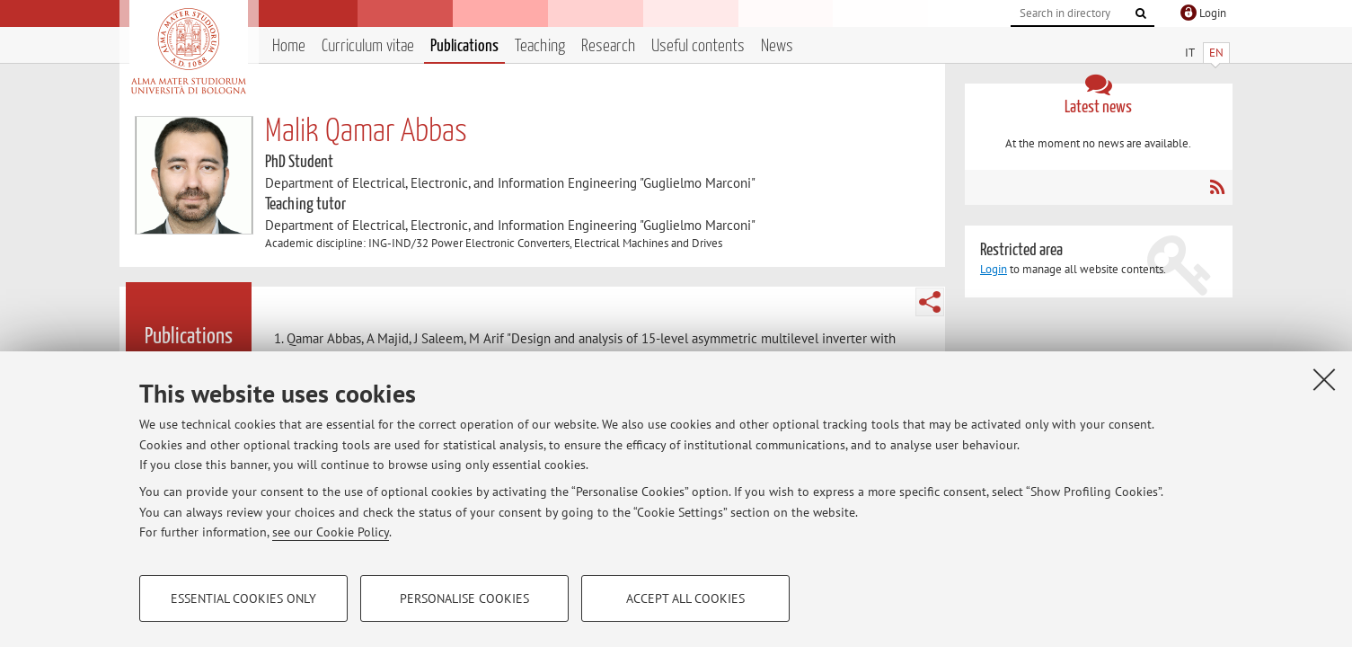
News (777, 46)
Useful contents (698, 46)
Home (288, 46)
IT (1190, 52)
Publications (464, 46)
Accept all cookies (685, 598)
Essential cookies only (243, 598)
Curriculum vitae (368, 46)
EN (1216, 52)
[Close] (1324, 379)
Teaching (540, 46)
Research (608, 46)
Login (993, 269)
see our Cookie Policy (330, 532)
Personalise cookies (464, 598)
